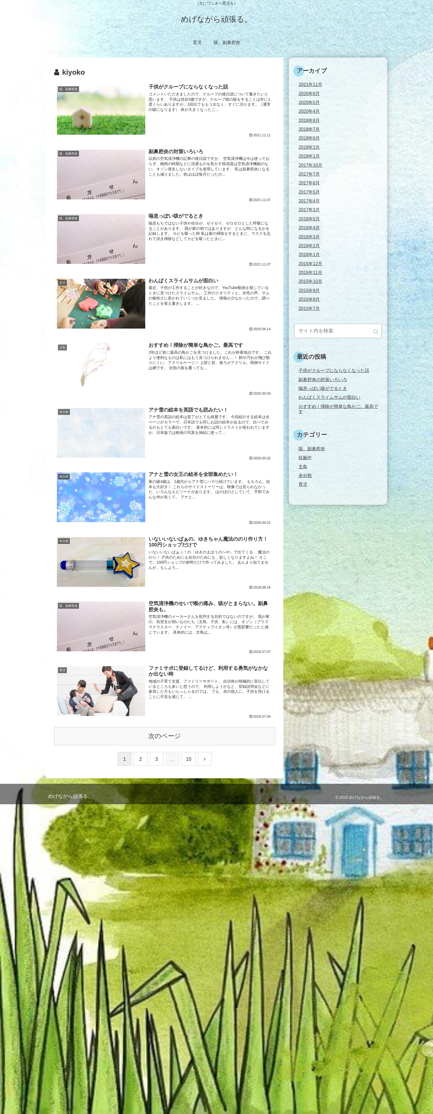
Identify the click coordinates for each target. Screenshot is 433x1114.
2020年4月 (309, 111)
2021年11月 (310, 84)
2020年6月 (309, 93)
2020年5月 (309, 102)
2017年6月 (309, 182)
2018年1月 (309, 155)
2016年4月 (309, 227)
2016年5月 (309, 218)
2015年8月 (309, 299)
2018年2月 (309, 147)
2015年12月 (310, 263)
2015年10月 (310, 281)
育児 (303, 484)
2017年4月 (309, 200)
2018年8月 (309, 120)
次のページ (164, 736)
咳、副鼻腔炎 (312, 448)
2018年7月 (309, 129)
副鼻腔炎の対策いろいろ (323, 379)
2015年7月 (309, 308)
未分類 (305, 475)
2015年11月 (310, 272)
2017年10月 (310, 165)
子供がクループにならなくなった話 (334, 370)
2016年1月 (309, 254)
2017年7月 (309, 173)
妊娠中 (305, 457)
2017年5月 (309, 191)
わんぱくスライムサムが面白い (329, 397)
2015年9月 (309, 290)
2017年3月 (309, 209)
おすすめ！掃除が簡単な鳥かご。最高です (338, 409)
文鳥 (303, 466)
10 (188, 759)
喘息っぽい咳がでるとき (323, 388)
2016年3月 (309, 236)
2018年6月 (309, 138)
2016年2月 (309, 245)
